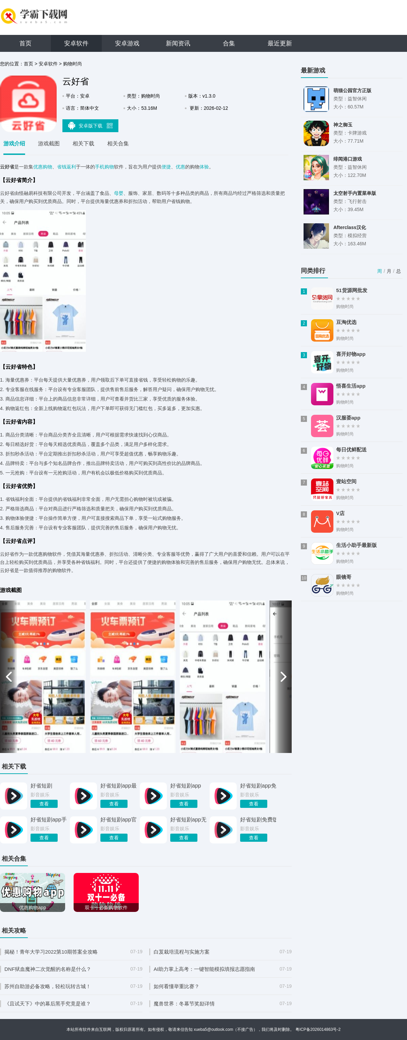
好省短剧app (185, 786)
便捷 (166, 166)
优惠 (180, 166)
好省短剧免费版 (258, 819)
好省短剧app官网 (118, 819)
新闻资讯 (178, 43)
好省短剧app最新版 (118, 786)
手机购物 (104, 166)
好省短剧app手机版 (48, 819)
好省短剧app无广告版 (188, 819)
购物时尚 (72, 63)
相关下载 (83, 143)
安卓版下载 (90, 125)
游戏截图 (49, 143)
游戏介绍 (14, 143)
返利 (71, 166)
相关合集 (118, 143)
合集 (229, 43)
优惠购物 (42, 166)
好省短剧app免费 (258, 786)
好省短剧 (41, 786)
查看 (44, 804)
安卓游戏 (127, 43)
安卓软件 (76, 43)
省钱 (61, 166)
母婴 (118, 193)
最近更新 (280, 43)
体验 (204, 166)
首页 (25, 43)
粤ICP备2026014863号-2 (318, 1029)
